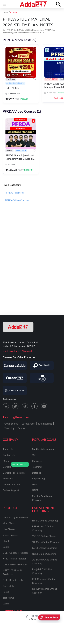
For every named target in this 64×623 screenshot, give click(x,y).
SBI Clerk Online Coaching (46, 542)
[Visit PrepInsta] (42, 365)
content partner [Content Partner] (11, 484)
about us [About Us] (8, 449)
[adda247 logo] (18, 327)
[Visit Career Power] (15, 390)
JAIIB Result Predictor (14, 558)
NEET (35, 490)
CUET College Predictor (15, 552)
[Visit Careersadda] (15, 365)
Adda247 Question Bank (16, 517)
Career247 (8, 585)
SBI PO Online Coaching (45, 520)
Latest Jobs (28, 423)
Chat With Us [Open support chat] (49, 617)
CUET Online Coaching (44, 547)
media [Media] (6, 460)
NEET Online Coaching (44, 553)
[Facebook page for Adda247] (34, 406)
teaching (36, 466)
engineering (38, 478)
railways (36, 460)
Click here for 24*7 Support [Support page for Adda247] (17, 350)
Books (6, 546)
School (21, 428)
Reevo (6, 591)
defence (36, 472)
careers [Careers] (7, 466)
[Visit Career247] (15, 378)
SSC (34, 454)
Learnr (6, 603)
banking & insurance (43, 449)
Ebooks (6, 541)
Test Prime (8, 597)
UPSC (35, 484)
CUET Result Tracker (14, 580)
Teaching (9, 428)
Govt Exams (11, 423)
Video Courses (10, 535)
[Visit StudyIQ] (42, 378)
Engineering (45, 423)
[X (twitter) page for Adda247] (15, 406)
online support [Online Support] (11, 490)
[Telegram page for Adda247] (25, 406)
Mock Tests (9, 523)
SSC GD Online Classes (44, 536)
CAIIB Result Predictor (15, 564)
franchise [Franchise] (8, 478)
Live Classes (9, 529)
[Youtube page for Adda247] (44, 406)
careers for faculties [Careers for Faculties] (14, 472)
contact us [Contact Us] (9, 454)
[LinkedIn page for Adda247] (6, 406)
